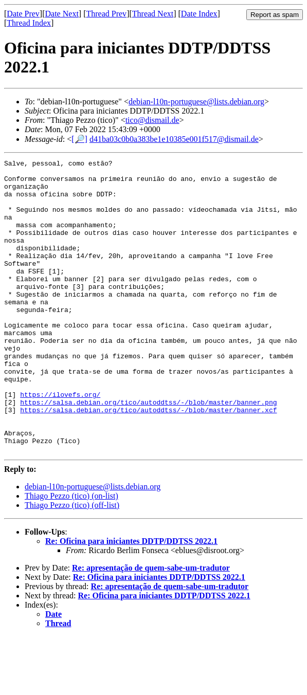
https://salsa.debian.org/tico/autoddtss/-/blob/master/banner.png (148, 451)
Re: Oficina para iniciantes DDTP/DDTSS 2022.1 (131, 599)
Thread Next (152, 13)
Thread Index (29, 23)
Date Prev (23, 13)
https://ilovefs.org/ (60, 442)
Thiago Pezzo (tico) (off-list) (72, 563)
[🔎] (79, 139)
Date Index (199, 13)
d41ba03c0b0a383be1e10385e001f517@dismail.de (174, 139)
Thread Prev (106, 13)
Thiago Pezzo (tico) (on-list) (71, 554)
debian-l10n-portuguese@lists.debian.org (196, 101)
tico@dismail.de (152, 120)
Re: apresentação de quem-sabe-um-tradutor (151, 626)
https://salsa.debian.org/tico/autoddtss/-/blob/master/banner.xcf (148, 460)
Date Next (62, 13)
